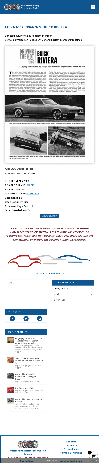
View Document (49, 215)
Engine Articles (31, 366)
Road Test (32, 193)
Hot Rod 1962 (24, 393)
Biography (29, 346)
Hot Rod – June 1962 (24, 388)
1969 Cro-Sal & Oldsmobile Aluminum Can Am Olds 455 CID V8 (29, 360)
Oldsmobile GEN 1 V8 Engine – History (28, 400)
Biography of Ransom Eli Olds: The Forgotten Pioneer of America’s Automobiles (29, 340)
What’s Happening (33, 381)
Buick (30, 185)
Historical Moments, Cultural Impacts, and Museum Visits (28, 349)
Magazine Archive (32, 391)
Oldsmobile (29, 404)
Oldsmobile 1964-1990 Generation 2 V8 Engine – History (26, 376)
